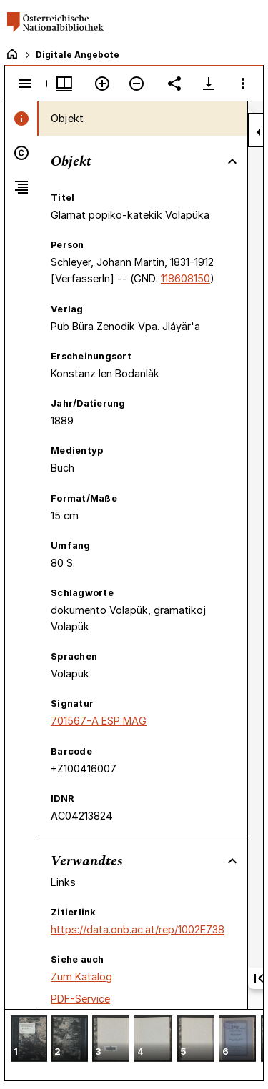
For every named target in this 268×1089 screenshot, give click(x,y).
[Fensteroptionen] (243, 83)
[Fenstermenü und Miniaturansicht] (64, 83)
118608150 (185, 278)
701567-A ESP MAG (99, 721)
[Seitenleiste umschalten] (25, 83)
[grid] (134, 1044)
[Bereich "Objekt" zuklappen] (232, 161)
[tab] (22, 118)
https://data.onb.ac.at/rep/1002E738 (137, 929)
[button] (29, 1040)
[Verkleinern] (136, 83)
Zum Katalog (81, 976)
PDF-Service (80, 999)
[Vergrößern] (102, 83)
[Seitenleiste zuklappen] (258, 132)
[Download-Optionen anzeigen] (209, 83)
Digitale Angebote (77, 54)
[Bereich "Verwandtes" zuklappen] (232, 861)
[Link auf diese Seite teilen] (174, 83)
